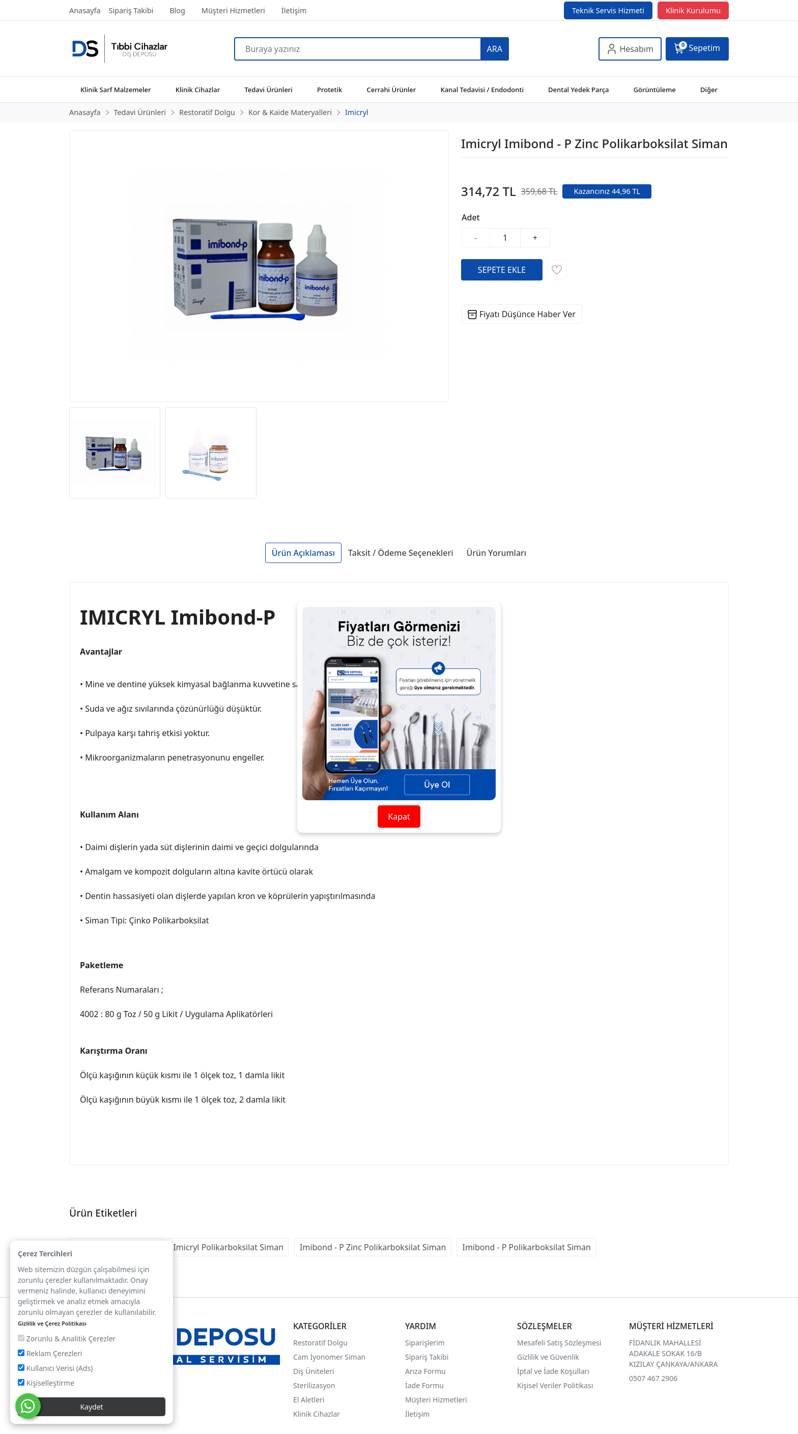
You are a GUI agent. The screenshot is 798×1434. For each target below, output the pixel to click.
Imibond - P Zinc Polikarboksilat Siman (373, 1247)
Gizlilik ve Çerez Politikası (52, 1323)
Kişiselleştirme (46, 1383)
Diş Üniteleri (313, 1371)
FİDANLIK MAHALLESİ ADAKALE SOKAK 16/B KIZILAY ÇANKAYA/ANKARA (673, 1353)
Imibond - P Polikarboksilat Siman (526, 1247)
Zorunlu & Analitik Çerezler (67, 1338)
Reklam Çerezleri (50, 1353)
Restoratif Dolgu (320, 1342)
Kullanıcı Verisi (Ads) (55, 1368)
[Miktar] (505, 237)
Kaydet (91, 1407)
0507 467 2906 (653, 1378)
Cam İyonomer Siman (329, 1357)
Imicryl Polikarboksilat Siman (228, 1247)
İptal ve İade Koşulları (553, 1371)
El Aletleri (308, 1399)
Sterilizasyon (314, 1385)
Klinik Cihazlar (316, 1414)
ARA (494, 48)
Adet (471, 217)
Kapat (399, 816)
